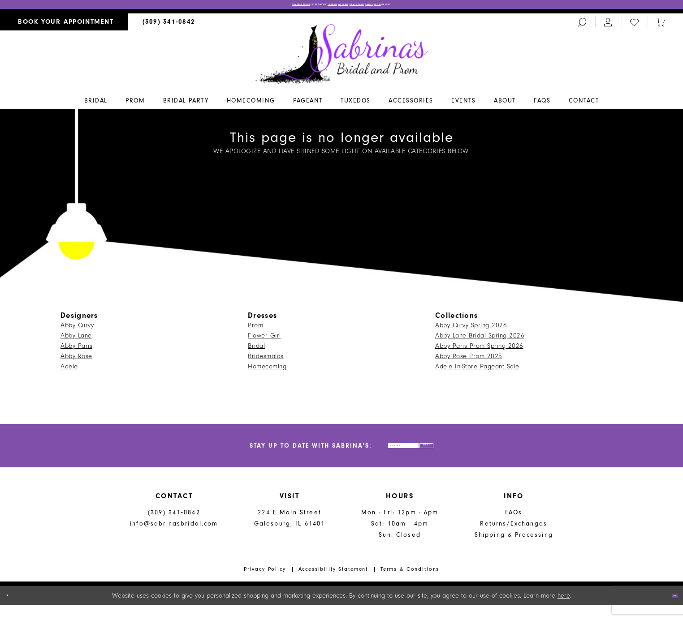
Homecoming (267, 371)
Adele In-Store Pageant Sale (477, 371)
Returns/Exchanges (513, 538)
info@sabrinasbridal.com (174, 538)
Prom (255, 330)
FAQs (514, 527)
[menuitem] (64, 26)
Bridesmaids (266, 360)
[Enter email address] (384, 455)
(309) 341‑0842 (174, 527)
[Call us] (169, 26)
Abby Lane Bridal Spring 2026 (479, 340)
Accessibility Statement (333, 584)
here (564, 610)
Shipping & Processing (514, 549)
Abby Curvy (77, 330)
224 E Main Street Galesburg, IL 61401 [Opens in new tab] (289, 532)
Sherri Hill (306, 7)
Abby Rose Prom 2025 (468, 360)
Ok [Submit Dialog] (668, 610)
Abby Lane (76, 340)
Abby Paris (76, 350)
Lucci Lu (467, 7)
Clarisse (436, 7)
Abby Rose (76, 360)
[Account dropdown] (608, 26)
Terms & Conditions (409, 584)
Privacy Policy (265, 584)
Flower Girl (264, 340)
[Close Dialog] (13, 610)
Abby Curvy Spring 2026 (471, 330)
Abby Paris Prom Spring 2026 (479, 350)
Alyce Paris (346, 7)
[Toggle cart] (661, 26)
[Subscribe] (468, 455)
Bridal (256, 350)
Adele (69, 371)
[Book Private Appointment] (64, 26)
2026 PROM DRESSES (197, 7)
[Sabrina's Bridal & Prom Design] (341, 58)
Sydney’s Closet (393, 7)
